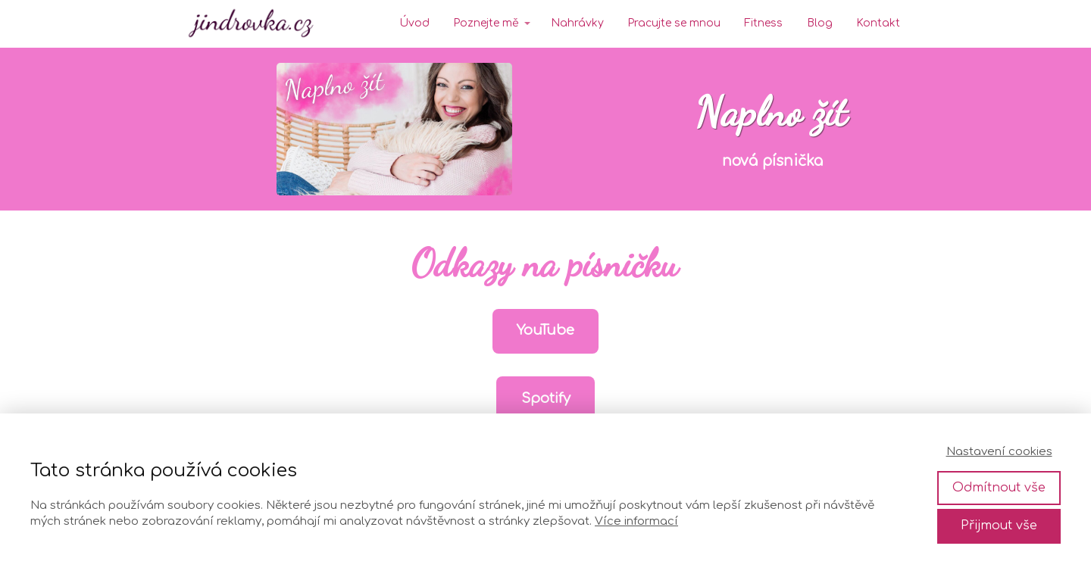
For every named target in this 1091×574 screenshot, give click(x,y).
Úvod (414, 23)
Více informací (636, 521)
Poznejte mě (486, 23)
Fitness (763, 23)
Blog (820, 23)
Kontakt (878, 23)
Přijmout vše (999, 525)
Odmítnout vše (999, 487)
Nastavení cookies (999, 451)
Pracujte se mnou (674, 23)
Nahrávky (577, 23)
